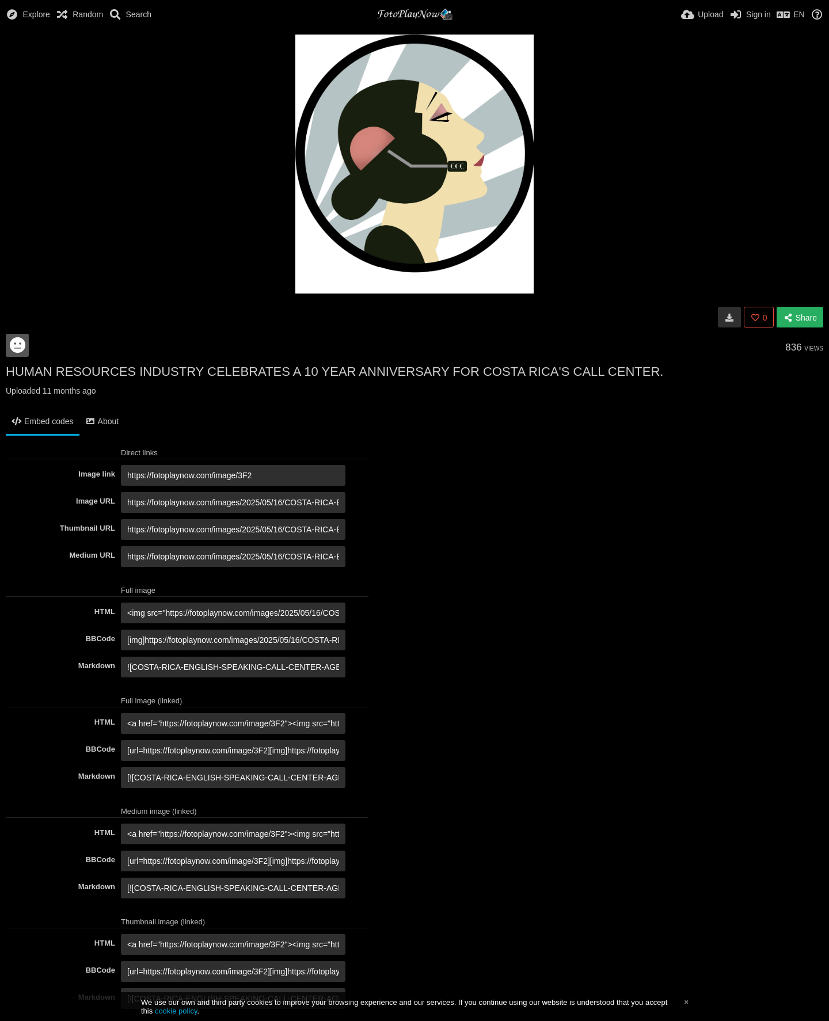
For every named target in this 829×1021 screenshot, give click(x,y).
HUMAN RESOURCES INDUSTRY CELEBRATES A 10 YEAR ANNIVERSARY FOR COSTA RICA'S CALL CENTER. (334, 371)
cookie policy (176, 1011)
